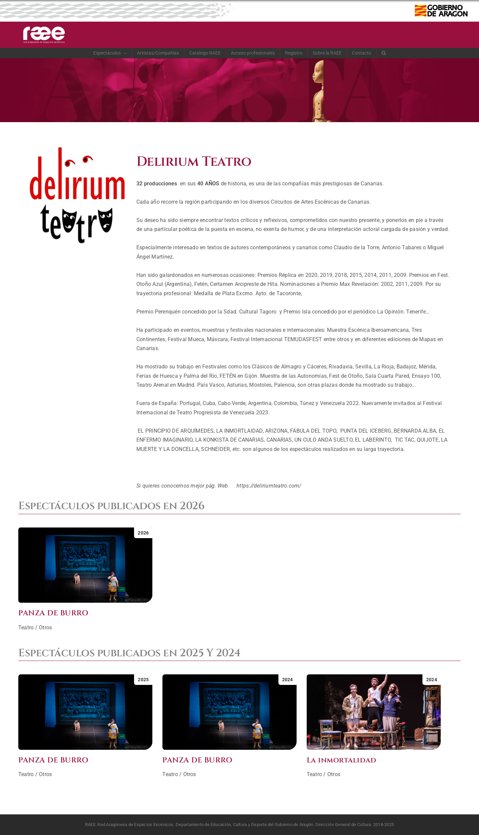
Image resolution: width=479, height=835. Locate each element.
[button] (384, 53)
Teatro (26, 627)
